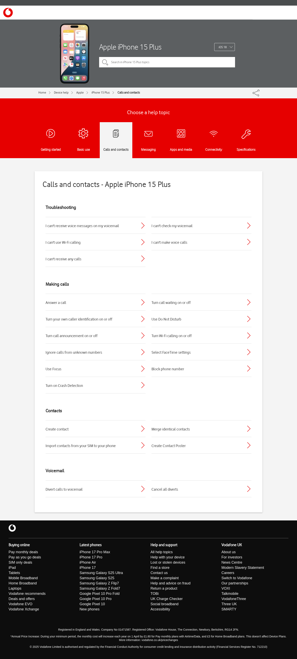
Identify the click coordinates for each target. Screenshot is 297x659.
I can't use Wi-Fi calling (63, 242)
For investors (231, 557)
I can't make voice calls (169, 242)
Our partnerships (234, 583)
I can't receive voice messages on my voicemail (82, 226)
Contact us (159, 573)
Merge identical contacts (170, 429)
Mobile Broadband (23, 578)
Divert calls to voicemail (64, 489)
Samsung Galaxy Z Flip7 (99, 583)
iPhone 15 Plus (101, 92)
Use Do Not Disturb (166, 319)
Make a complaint (164, 578)
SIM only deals (20, 562)
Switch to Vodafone (236, 578)
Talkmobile (229, 594)
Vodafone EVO (20, 604)
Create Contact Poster (168, 445)
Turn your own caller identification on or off (79, 319)
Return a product (163, 588)
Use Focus (53, 369)
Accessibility (160, 609)
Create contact (57, 429)
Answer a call (56, 302)
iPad (12, 568)
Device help (61, 92)
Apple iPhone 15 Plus (130, 46)
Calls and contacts (129, 92)
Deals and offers (22, 599)
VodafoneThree (233, 599)
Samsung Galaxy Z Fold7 (100, 588)
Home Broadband (23, 583)
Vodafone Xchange (24, 609)
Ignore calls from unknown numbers (74, 352)
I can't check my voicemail (171, 226)
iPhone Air (88, 562)
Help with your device (167, 557)
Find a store (159, 568)
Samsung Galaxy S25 (97, 578)
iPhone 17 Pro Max (95, 552)
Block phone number (167, 369)
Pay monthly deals (23, 552)
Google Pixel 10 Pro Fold (100, 594)
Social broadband (164, 604)
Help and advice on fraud (170, 583)
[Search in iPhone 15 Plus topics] (167, 62)
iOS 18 (223, 47)
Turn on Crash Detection (64, 385)
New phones (90, 609)
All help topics (161, 552)
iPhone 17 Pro (91, 557)
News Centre (231, 562)
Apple (80, 92)
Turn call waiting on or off (171, 302)
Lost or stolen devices (167, 562)
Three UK (229, 604)
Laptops (15, 588)
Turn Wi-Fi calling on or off (171, 335)
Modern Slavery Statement (242, 568)
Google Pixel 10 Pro (96, 599)
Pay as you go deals (25, 557)
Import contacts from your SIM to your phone (81, 445)
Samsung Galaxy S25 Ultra (101, 573)
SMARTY (228, 609)
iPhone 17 (88, 568)
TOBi (154, 594)
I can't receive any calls (63, 259)
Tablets (14, 573)
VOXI (225, 588)
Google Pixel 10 (92, 604)
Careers (227, 573)
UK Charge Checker (166, 599)
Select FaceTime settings (171, 352)
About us (228, 552)
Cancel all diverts (164, 489)
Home (42, 92)
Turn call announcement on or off (72, 335)
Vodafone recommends (27, 594)
